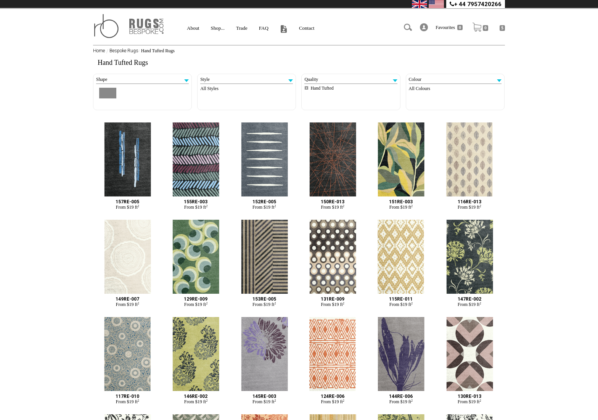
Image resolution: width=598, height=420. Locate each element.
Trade (242, 28)
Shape (142, 79)
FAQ (263, 28)
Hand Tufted (321, 88)
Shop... (218, 28)
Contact (306, 28)
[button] (424, 27)
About (193, 28)
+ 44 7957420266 (476, 4)
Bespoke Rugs (123, 50)
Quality (350, 79)
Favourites (449, 27)
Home (99, 50)
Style (246, 79)
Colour (455, 79)
